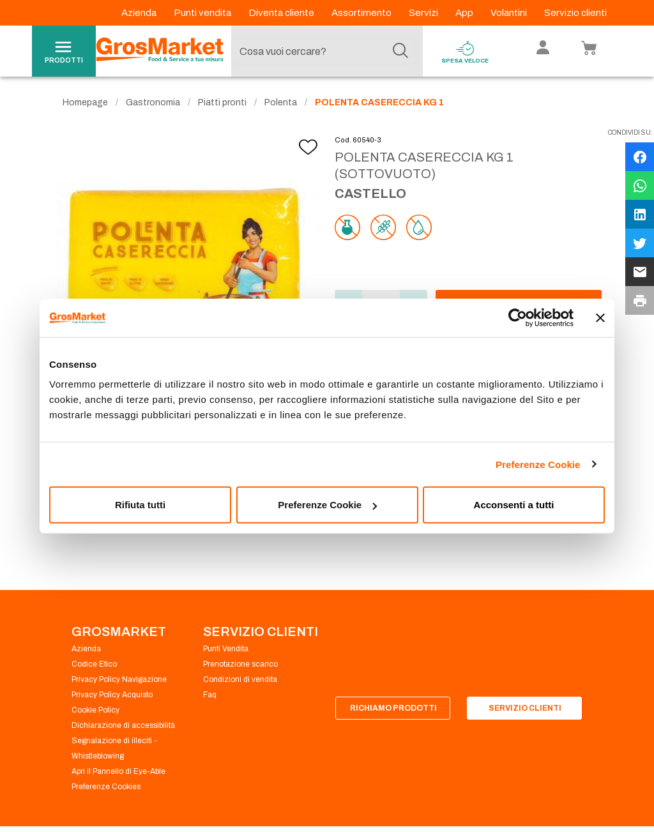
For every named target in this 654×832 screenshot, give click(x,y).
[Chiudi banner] (600, 317)
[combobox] (324, 51)
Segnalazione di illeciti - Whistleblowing (114, 748)
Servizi (424, 13)
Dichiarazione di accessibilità (123, 725)
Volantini (509, 13)
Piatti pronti (222, 102)
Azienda (139, 13)
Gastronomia (153, 102)
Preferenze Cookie (538, 463)
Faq (210, 694)
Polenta (280, 102)
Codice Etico (94, 664)
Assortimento (362, 13)
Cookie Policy (95, 710)
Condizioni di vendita (240, 679)
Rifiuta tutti (140, 504)
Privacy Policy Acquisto (112, 694)
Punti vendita (203, 13)
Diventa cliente (282, 13)
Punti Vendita (225, 648)
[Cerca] (400, 51)
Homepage (85, 102)
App (465, 13)
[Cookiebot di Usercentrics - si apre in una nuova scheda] (518, 317)
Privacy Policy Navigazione (119, 679)
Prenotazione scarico (240, 664)
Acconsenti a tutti (514, 504)
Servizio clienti (575, 13)
